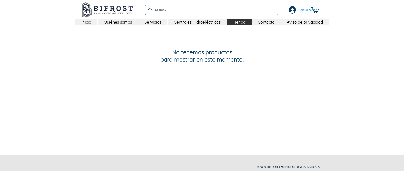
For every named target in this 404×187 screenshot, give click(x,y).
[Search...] (211, 10)
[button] (315, 9)
